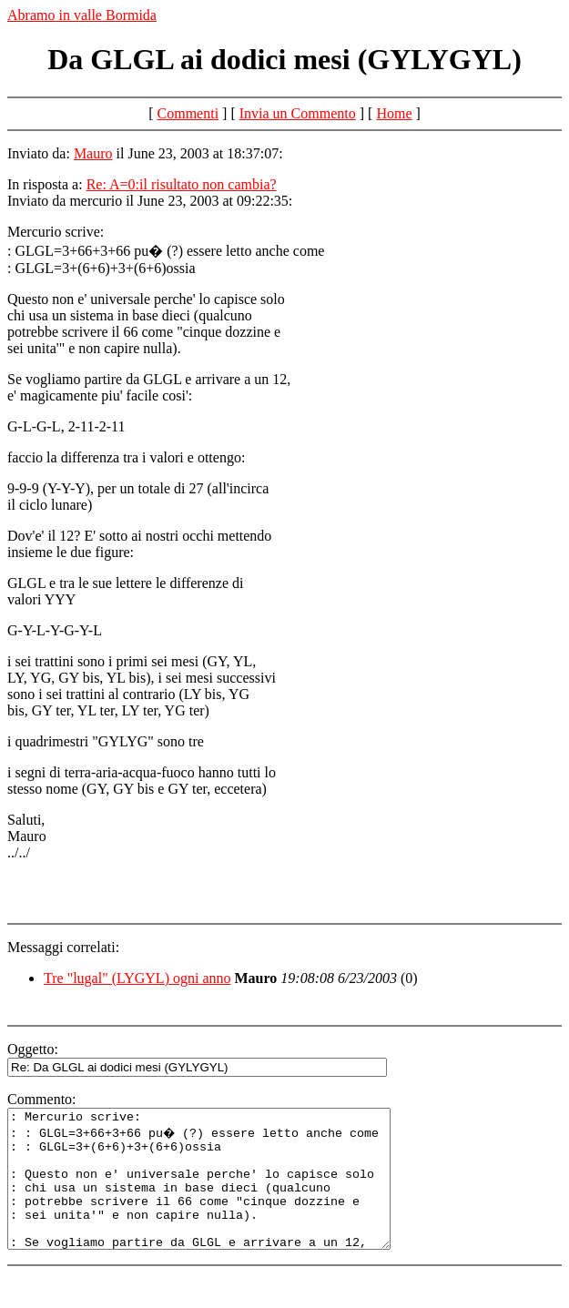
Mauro (93, 153)
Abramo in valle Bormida (82, 15)
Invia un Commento (297, 113)
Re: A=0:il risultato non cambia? (181, 184)
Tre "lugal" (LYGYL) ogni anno (137, 978)
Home (394, 113)
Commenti (188, 113)
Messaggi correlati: (63, 947)
